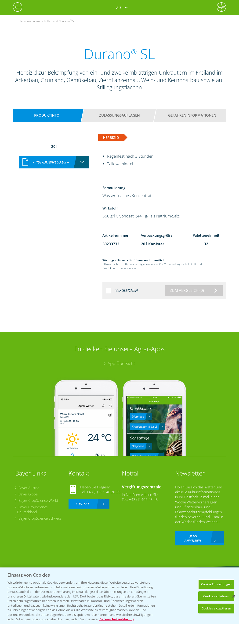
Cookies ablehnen (216, 596)
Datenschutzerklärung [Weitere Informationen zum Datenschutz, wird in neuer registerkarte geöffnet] (116, 619)
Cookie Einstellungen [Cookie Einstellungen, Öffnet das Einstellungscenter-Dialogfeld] (216, 584)
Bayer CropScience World (38, 500)
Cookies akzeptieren (216, 608)
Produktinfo (46, 115)
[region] (119, 595)
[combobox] (54, 162)
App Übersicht (121, 363)
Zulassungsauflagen (119, 115)
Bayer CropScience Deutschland (32, 509)
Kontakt (82, 504)
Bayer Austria (28, 487)
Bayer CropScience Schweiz (39, 518)
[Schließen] (234, 596)
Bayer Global (28, 494)
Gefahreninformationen (192, 115)
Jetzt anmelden (193, 538)
